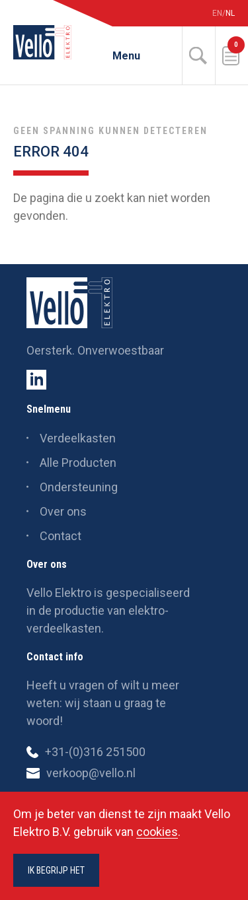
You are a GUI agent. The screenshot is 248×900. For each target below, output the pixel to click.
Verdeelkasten (78, 438)
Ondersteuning (79, 487)
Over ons (63, 511)
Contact (60, 536)
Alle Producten (78, 462)
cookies (157, 832)
